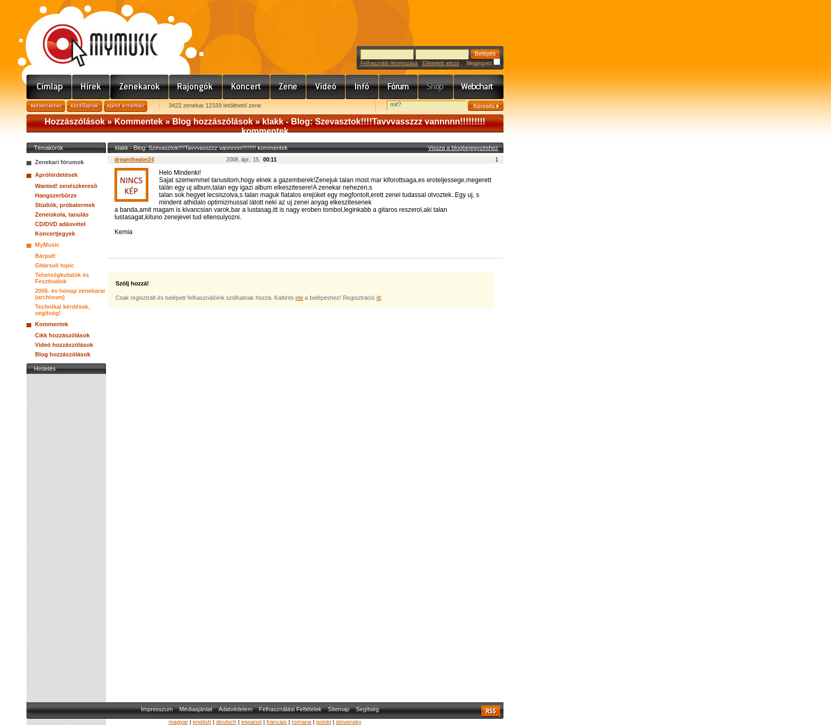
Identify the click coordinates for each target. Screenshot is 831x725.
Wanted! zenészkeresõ (66, 186)
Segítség (367, 709)
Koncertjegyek (55, 233)
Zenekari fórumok (59, 162)
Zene (288, 87)
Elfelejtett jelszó (440, 63)
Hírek (91, 87)
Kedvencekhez (45, 106)
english (202, 722)
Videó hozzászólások (64, 345)
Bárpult (45, 256)
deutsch (226, 722)
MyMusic (47, 244)
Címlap (49, 87)
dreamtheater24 (134, 160)
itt (378, 297)
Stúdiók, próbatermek (65, 205)
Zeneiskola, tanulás (62, 214)
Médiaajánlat (195, 709)
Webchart (478, 87)
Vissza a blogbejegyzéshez (463, 148)
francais (277, 722)
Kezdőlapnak (84, 106)
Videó (326, 87)
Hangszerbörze (56, 195)
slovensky (348, 722)
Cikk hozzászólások (62, 335)
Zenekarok (139, 87)
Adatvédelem (235, 709)
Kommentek (138, 121)
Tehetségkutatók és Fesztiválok (62, 278)
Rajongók (196, 87)
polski (323, 722)
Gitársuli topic (54, 265)
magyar (178, 722)
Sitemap (338, 709)
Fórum (398, 87)
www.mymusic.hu (91, 34)
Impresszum (157, 709)
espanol (251, 722)
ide (299, 297)
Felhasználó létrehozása (389, 63)
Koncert (246, 87)
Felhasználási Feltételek (290, 709)
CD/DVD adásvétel (60, 224)
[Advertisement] (66, 535)
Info (362, 87)
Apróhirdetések (56, 175)
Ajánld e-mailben (125, 106)
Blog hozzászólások (212, 121)
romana (301, 722)
